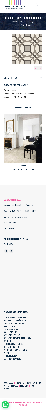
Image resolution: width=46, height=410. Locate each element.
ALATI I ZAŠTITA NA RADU (12, 359)
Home (6, 22)
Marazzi (15, 90)
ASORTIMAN (16, 22)
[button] (5, 404)
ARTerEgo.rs (23, 405)
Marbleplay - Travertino (23, 169)
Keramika (28, 22)
